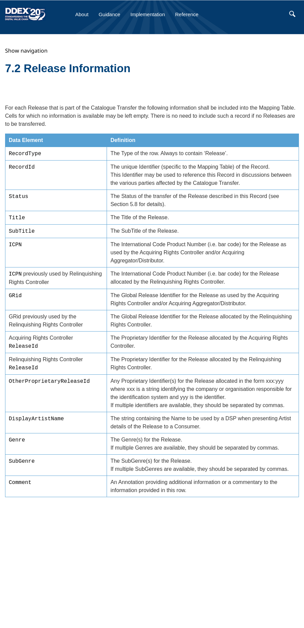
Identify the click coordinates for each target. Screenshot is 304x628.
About (81, 14)
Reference (186, 14)
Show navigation (26, 50)
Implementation (147, 14)
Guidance (109, 14)
